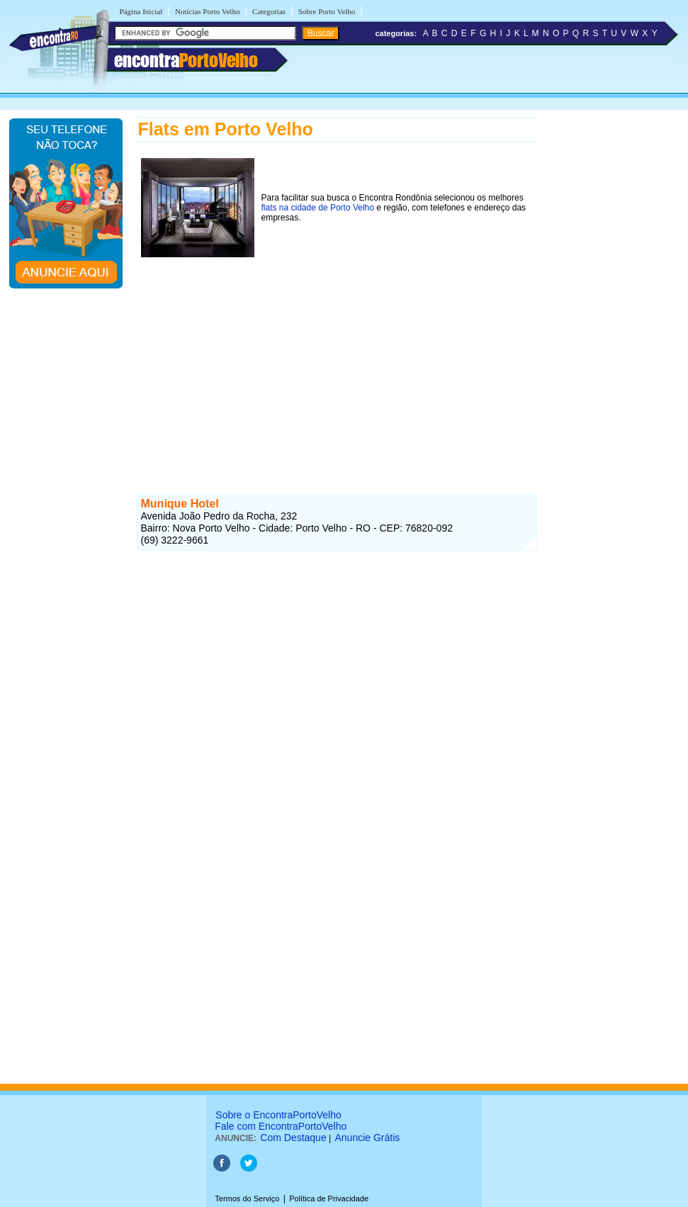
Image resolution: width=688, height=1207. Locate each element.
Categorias (269, 11)
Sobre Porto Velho (326, 11)
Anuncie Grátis (367, 1137)
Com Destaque (293, 1137)
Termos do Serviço (247, 1198)
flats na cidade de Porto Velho (317, 208)
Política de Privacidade (328, 1198)
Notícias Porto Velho (207, 11)
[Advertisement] (337, 361)
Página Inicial (141, 11)
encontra (186, 60)
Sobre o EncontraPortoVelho (278, 1115)
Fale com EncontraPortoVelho (280, 1126)
